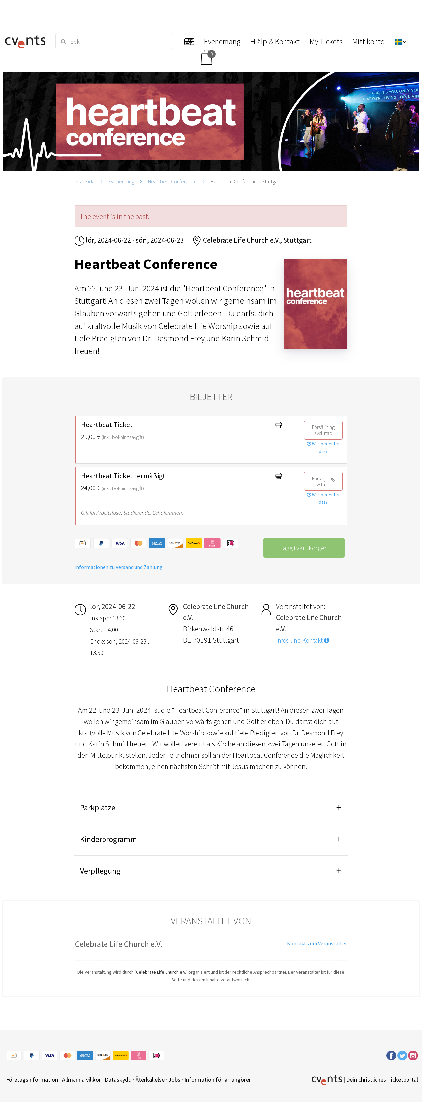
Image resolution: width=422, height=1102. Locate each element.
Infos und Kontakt (302, 640)
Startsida (85, 181)
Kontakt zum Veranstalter (317, 943)
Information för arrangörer (217, 1079)
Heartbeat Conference (172, 181)
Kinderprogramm (108, 839)
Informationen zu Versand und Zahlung (119, 567)
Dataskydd (118, 1079)
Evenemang (121, 181)
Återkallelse (150, 1079)
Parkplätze (97, 808)
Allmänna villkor (81, 1079)
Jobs (174, 1079)
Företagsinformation (32, 1079)
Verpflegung (100, 871)
